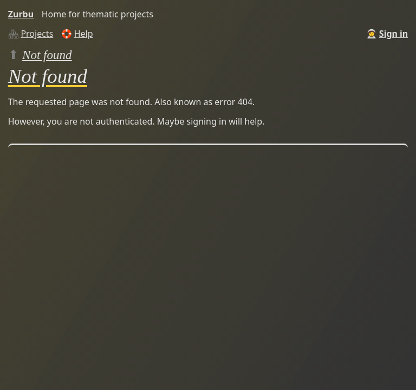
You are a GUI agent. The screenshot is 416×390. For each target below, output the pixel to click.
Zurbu (21, 14)
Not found (47, 55)
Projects (37, 34)
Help (83, 34)
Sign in (393, 34)
